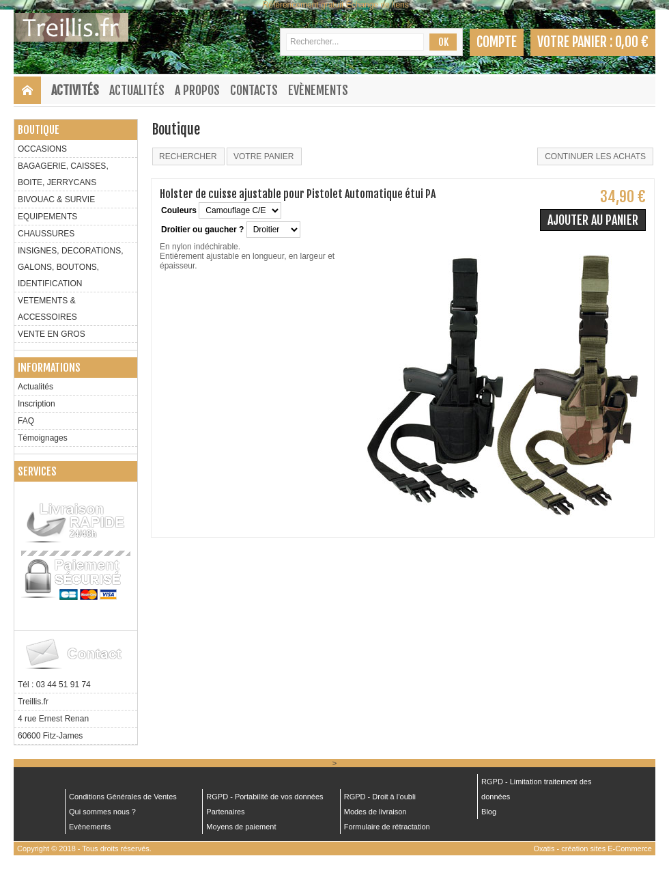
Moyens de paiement (241, 827)
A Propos (197, 90)
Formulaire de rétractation (387, 827)
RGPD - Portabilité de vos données (264, 796)
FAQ (26, 421)
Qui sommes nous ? (102, 812)
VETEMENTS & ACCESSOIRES (47, 309)
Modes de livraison (375, 812)
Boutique (38, 130)
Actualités (137, 90)
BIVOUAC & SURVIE (56, 199)
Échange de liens (377, 5)
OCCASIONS (42, 149)
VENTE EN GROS (51, 334)
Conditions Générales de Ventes (123, 796)
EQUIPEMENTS (47, 216)
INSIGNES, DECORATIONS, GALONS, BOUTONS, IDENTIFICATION (70, 267)
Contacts (254, 90)
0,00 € (632, 42)
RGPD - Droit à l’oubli (380, 796)
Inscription (36, 404)
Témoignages (43, 438)
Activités (75, 90)
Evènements (318, 90)
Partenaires (225, 812)
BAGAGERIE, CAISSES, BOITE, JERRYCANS (63, 174)
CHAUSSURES (46, 233)
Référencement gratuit (303, 5)
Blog (488, 812)
